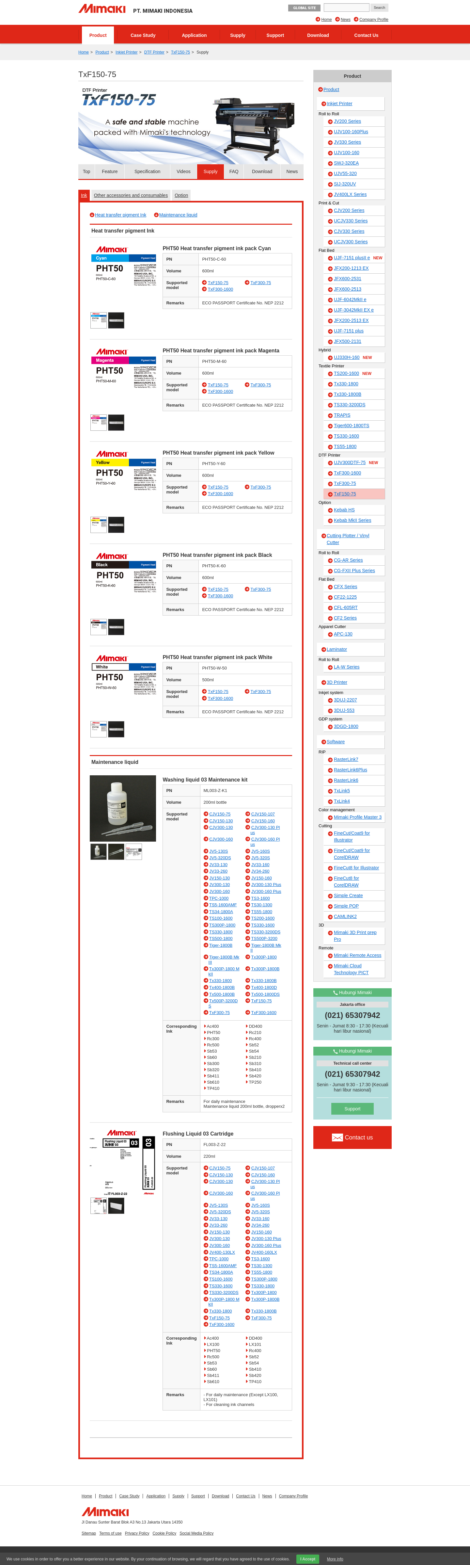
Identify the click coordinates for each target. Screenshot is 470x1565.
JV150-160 (261, 878)
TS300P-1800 (222, 925)
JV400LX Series (350, 194)
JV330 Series (347, 142)
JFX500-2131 (347, 341)
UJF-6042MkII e (350, 299)
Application (194, 35)
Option (181, 195)
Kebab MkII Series (352, 520)
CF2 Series (345, 618)
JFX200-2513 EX (351, 320)
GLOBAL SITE (304, 8)
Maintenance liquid (178, 215)
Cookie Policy (164, 1533)
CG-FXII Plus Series (354, 570)
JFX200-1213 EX (351, 268)
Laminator (337, 649)
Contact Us (366, 35)
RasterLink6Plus (350, 769)
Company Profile (373, 19)
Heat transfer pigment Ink (120, 215)
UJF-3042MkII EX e (354, 310)
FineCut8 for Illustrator (356, 867)
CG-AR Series (348, 560)
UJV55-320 (345, 173)
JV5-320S (260, 857)
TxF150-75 (180, 52)
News (346, 19)
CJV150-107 (263, 814)
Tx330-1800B (264, 980)
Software (336, 741)
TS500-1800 (221, 938)
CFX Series (345, 586)
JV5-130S (218, 851)
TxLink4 (342, 801)
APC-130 (343, 634)
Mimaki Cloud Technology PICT (351, 969)
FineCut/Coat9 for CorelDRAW (352, 854)
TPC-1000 (218, 898)
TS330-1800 (221, 931)
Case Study (143, 35)
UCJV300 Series (351, 241)
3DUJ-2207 (345, 699)
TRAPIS (342, 415)
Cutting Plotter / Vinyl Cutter (348, 539)
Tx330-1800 (220, 980)
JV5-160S (260, 851)
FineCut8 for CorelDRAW (346, 882)
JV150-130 (219, 878)
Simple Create (348, 895)
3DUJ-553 (344, 710)
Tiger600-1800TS (351, 425)
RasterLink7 (346, 759)
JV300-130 (219, 884)
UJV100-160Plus (351, 131)
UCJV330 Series (351, 220)
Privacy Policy (137, 1533)
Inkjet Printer (126, 52)
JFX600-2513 (347, 289)
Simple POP (346, 906)
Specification (147, 171)
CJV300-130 (221, 827)
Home (326, 19)
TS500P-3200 (264, 938)
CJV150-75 (219, 814)
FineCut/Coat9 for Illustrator (352, 837)
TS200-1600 (263, 918)
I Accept (307, 1559)
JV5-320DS (220, 857)
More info (335, 1559)
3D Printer (337, 682)
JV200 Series (347, 121)
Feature (110, 171)
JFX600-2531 (347, 278)
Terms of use (110, 1533)
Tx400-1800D (264, 987)
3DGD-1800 (346, 726)
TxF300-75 (260, 282)
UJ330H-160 (353, 358)
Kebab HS (344, 509)
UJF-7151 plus (349, 330)
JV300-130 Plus (266, 884)
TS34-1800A (221, 911)
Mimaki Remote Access (357, 955)
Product (98, 35)
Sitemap (89, 1533)
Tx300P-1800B (265, 968)
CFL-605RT (346, 607)
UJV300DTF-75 (356, 463)
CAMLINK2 (345, 916)
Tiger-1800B (220, 945)
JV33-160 (260, 864)
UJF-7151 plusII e (358, 258)
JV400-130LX (222, 1252)
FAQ (234, 171)
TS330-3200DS (266, 931)
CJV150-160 (263, 820)
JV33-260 (218, 871)
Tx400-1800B (222, 987)
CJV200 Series (349, 210)
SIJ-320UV (345, 183)
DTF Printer (154, 52)
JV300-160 (219, 891)
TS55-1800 (261, 911)
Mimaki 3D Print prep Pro (355, 936)
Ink (84, 195)
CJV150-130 (221, 820)
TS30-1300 (261, 904)
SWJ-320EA (346, 163)
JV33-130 (218, 864)
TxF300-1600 (220, 289)
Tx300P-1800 (264, 957)
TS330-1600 (263, 925)
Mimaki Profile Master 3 (358, 817)
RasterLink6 (346, 780)
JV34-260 (260, 871)
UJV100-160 (346, 152)
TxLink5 (342, 790)
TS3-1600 (260, 898)
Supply (237, 35)
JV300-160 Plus (266, 891)
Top (86, 171)
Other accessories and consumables (131, 195)
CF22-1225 (345, 597)
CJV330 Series (349, 231)
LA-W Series (347, 667)
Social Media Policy (196, 1533)
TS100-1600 (221, 918)
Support (275, 35)
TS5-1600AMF (223, 904)
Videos (184, 171)
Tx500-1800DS (265, 994)
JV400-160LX (264, 1252)
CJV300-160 (221, 839)
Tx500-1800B (222, 994)
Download (318, 35)
